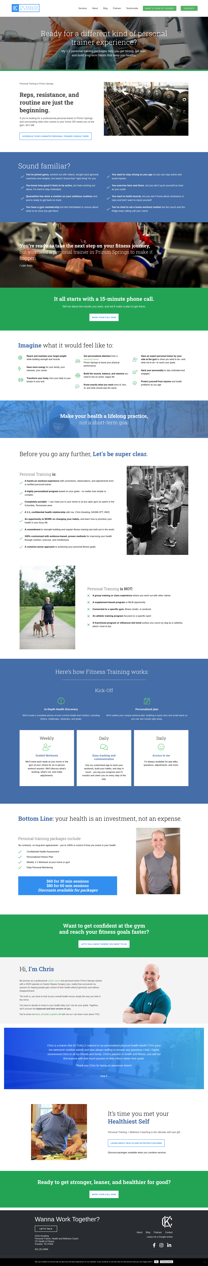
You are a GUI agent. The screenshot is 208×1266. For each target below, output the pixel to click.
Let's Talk (46, 1229)
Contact (189, 8)
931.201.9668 (41, 1249)
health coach (54, 981)
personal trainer (65, 118)
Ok (156, 1262)
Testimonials (132, 8)
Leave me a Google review (160, 1237)
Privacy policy (166, 1262)
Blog (105, 8)
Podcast (117, 8)
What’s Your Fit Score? (159, 8)
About (95, 8)
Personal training (33, 838)
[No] (204, 1262)
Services (82, 8)
